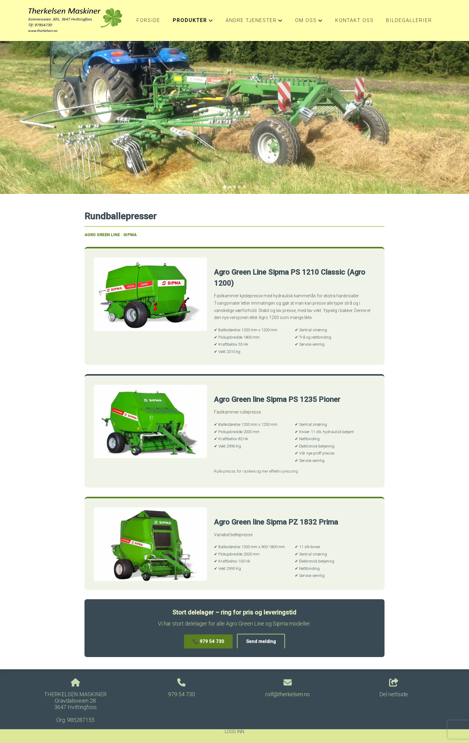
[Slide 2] (229, 186)
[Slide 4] (239, 186)
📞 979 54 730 (208, 641)
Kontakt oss (354, 20)
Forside (148, 20)
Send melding (261, 641)
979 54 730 (181, 694)
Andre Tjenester (254, 22)
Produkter (193, 22)
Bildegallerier (409, 20)
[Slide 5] (244, 186)
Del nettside (393, 687)
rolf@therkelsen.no (287, 694)
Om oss (309, 22)
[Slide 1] (224, 186)
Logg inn (234, 731)
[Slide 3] (234, 186)
